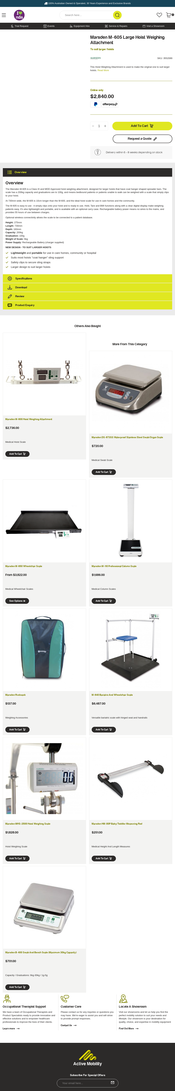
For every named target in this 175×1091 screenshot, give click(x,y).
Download (89, 287)
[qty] (99, 126)
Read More (103, 70)
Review (89, 296)
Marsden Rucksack (15, 695)
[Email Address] (87, 1083)
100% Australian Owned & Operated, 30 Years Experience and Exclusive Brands (87, 3)
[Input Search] (86, 15)
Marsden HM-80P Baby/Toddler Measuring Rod (117, 823)
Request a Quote (142, 139)
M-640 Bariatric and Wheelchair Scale (112, 695)
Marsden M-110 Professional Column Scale (114, 566)
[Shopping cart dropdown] (170, 15)
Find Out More (129, 1028)
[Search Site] (117, 15)
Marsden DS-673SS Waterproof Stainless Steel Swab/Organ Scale (127, 437)
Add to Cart (142, 126)
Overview (89, 172)
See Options (17, 601)
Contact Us (69, 1025)
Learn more (11, 1028)
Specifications (89, 278)
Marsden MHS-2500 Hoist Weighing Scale (27, 823)
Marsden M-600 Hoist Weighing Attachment (28, 419)
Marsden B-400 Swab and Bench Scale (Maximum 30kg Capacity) (41, 952)
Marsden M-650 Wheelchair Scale (23, 566)
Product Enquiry (89, 305)
